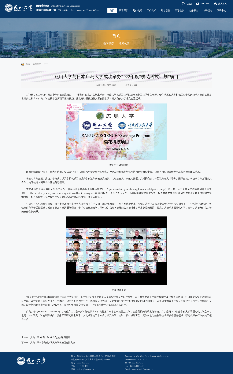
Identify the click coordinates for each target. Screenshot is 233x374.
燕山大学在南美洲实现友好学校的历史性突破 (52, 342)
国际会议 (179, 10)
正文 (46, 64)
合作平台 (193, 10)
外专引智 (165, 10)
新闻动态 (108, 43)
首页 (112, 10)
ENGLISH (204, 4)
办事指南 (207, 10)
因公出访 (151, 10)
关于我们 (123, 10)
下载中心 (221, 10)
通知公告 (124, 43)
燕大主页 (222, 4)
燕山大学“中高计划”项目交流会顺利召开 (50, 337)
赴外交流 (137, 10)
